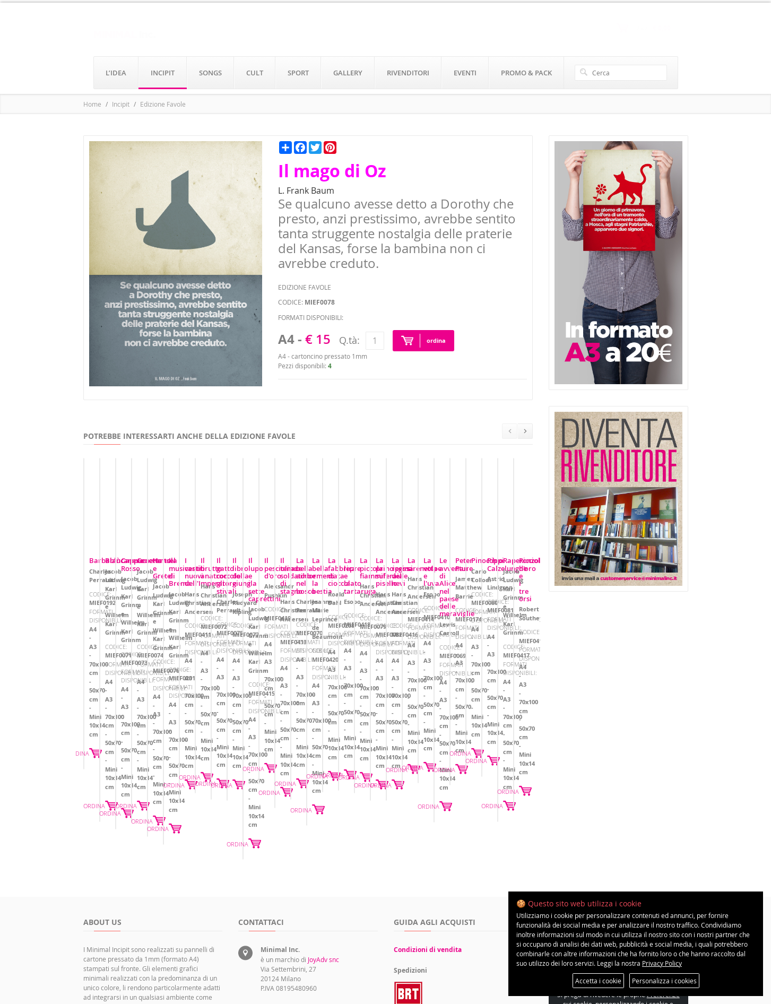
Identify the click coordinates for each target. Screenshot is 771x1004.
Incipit (120, 104)
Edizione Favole (163, 104)
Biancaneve (263, 656)
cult (254, 72)
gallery (347, 72)
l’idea (116, 72)
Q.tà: (349, 340)
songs (210, 72)
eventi (465, 72)
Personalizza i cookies (664, 980)
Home (92, 104)
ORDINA (205, 726)
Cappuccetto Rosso (430, 656)
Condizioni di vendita (428, 840)
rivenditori (408, 72)
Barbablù (104, 656)
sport (298, 72)
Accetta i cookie (598, 980)
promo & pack (526, 72)
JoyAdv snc (323, 850)
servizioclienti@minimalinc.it (302, 918)
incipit (163, 72)
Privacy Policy (662, 963)
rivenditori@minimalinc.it (297, 943)
